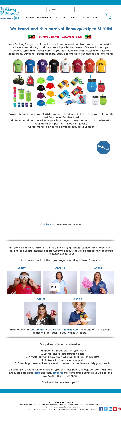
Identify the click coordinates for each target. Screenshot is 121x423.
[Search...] (60, 9)
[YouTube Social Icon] (115, 409)
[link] (108, 16)
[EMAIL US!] (103, 147)
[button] (30, 17)
